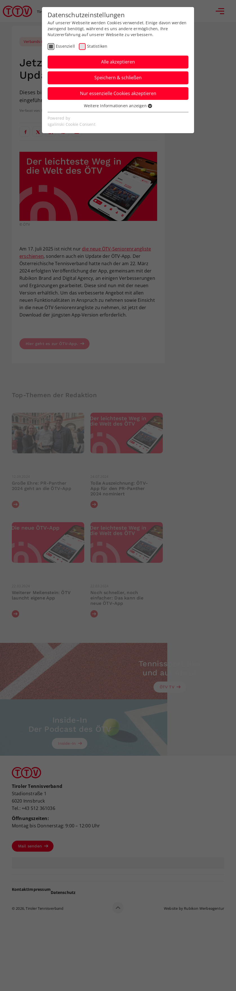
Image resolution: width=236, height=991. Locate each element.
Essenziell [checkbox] (65, 46)
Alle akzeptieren (118, 62)
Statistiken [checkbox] (97, 46)
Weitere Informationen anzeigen (118, 105)
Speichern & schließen (118, 77)
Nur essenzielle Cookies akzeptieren (118, 93)
